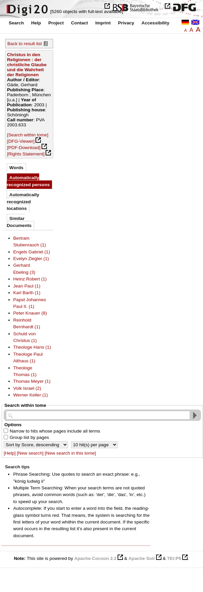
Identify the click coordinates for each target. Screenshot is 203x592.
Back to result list (24, 43)
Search (16, 22)
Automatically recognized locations (23, 201)
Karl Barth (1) (27, 292)
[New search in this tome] (70, 453)
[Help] (10, 453)
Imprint (103, 22)
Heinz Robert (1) (30, 278)
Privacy (126, 22)
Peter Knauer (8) (30, 313)
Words (16, 167)
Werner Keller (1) (30, 394)
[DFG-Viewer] (21, 141)
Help (36, 22)
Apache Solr (142, 558)
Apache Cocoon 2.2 (95, 558)
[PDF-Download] (24, 147)
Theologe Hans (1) (32, 347)
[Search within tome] (27, 134)
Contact (79, 22)
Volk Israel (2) (27, 388)
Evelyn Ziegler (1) (31, 258)
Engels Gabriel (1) (31, 251)
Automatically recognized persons (28, 181)
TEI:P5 (174, 558)
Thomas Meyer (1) (32, 381)
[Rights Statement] (26, 153)
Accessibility (155, 22)
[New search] (30, 453)
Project (56, 22)
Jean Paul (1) (27, 285)
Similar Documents (19, 222)
